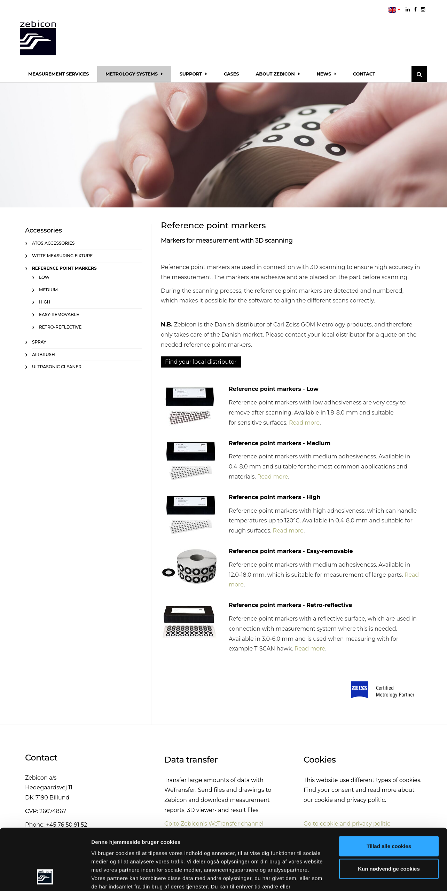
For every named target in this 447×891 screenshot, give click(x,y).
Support (193, 74)
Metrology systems (134, 74)
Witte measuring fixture (62, 255)
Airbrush (43, 354)
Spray (39, 342)
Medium (48, 289)
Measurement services (58, 74)
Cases (231, 74)
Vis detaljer (362, 877)
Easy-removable (59, 314)
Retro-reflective (60, 327)
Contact (364, 74)
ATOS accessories (53, 243)
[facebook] (415, 9)
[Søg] (419, 74)
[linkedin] (408, 9)
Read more (304, 422)
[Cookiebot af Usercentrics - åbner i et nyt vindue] (45, 877)
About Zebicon (278, 74)
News (326, 74)
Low (44, 277)
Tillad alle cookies (389, 792)
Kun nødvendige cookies (389, 815)
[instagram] (423, 9)
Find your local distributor (201, 361)
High (44, 302)
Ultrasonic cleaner (56, 366)
